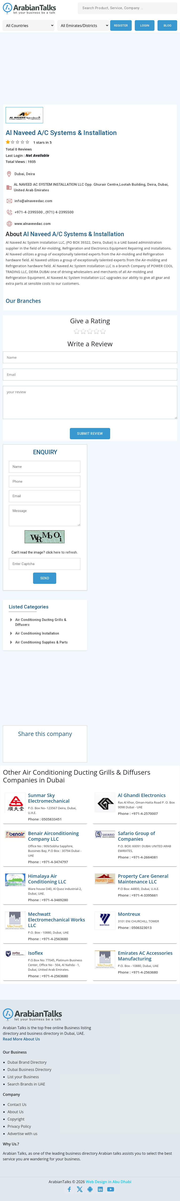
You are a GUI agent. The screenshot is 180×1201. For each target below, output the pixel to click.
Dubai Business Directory (29, 1069)
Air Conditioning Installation (37, 633)
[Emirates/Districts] (82, 25)
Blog (167, 25)
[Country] (28, 25)
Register (120, 25)
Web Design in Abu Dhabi (108, 1181)
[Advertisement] (90, 71)
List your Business (23, 1076)
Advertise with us (22, 1133)
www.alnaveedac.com (33, 223)
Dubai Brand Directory (27, 1061)
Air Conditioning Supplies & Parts (41, 642)
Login (144, 25)
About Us (16, 1111)
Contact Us (17, 1104)
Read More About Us (21, 1038)
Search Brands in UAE (26, 1083)
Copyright (16, 1118)
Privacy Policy (19, 1125)
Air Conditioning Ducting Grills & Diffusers (40, 621)
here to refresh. (66, 552)
